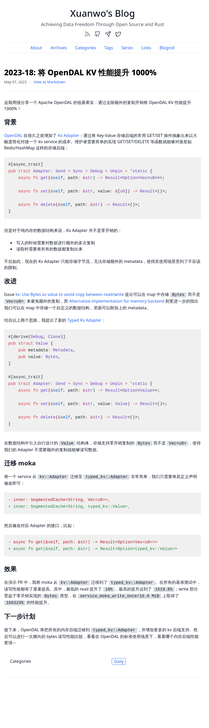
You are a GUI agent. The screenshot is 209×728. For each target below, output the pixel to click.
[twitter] (118, 34)
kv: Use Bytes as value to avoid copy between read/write (70, 294)
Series (127, 48)
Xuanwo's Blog (102, 13)
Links (146, 48)
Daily (119, 661)
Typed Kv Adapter (84, 320)
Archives (58, 48)
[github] (97, 34)
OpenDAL (13, 135)
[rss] (87, 34)
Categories (85, 48)
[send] (108, 34)
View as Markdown (49, 81)
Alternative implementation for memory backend (116, 301)
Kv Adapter (68, 135)
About (36, 48)
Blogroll (167, 48)
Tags (108, 48)
